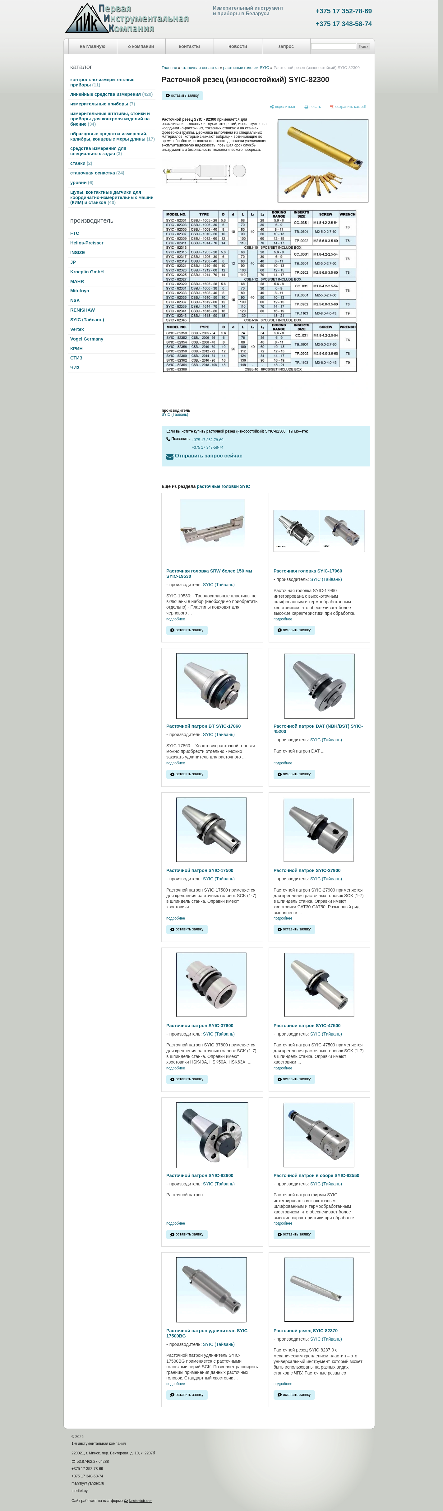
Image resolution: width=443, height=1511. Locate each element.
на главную (93, 46)
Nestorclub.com (140, 1501)
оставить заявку (185, 95)
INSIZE (77, 252)
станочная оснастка (97, 172)
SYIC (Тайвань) (87, 319)
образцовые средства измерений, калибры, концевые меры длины (112, 136)
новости (237, 46)
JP (73, 262)
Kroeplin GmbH (87, 271)
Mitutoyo (79, 290)
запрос (286, 46)
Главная (169, 67)
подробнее (175, 619)
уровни (82, 182)
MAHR (77, 281)
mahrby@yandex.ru (88, 1483)
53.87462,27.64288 (93, 1461)
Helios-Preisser (87, 242)
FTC (74, 233)
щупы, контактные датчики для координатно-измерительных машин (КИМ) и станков (112, 197)
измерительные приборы (102, 103)
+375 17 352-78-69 (344, 11)
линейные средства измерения (111, 94)
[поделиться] (282, 107)
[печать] (312, 107)
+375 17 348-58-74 (344, 24)
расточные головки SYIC (246, 67)
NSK (75, 300)
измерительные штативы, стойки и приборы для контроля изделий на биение (110, 119)
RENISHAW (82, 310)
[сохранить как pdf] (348, 107)
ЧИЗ (75, 367)
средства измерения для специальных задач (98, 151)
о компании (141, 46)
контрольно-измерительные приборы (102, 82)
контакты (189, 46)
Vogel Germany (86, 338)
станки (81, 163)
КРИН (76, 348)
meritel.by (80, 1491)
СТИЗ (76, 357)
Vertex (77, 329)
